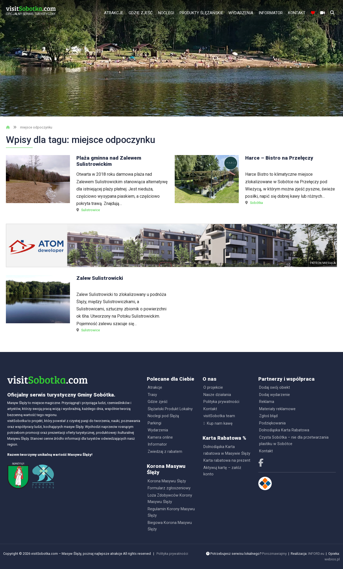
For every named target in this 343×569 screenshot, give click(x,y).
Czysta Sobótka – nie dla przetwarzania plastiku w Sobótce (294, 440)
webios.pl (332, 559)
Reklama (266, 401)
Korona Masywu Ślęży (167, 481)
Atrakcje (113, 12)
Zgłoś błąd (268, 416)
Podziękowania (272, 423)
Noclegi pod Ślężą (163, 416)
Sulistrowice (90, 210)
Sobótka (256, 203)
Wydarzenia (241, 12)
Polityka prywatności (221, 401)
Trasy (152, 394)
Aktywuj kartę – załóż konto (222, 470)
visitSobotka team (219, 416)
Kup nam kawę (220, 423)
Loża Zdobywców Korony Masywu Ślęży (170, 498)
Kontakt (296, 12)
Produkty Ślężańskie (201, 12)
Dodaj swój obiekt (274, 387)
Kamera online (160, 437)
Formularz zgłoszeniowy (169, 488)
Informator (271, 12)
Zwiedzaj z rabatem (165, 451)
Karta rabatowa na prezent (226, 460)
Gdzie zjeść (141, 12)
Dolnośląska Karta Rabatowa (284, 430)
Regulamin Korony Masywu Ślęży (171, 512)
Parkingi (154, 423)
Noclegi (166, 12)
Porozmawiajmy (274, 554)
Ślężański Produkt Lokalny (170, 409)
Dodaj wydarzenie (274, 394)
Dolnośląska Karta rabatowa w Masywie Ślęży (226, 450)
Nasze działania (217, 394)
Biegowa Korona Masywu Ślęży (170, 525)
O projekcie (213, 387)
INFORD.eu (316, 554)
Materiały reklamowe (277, 409)
